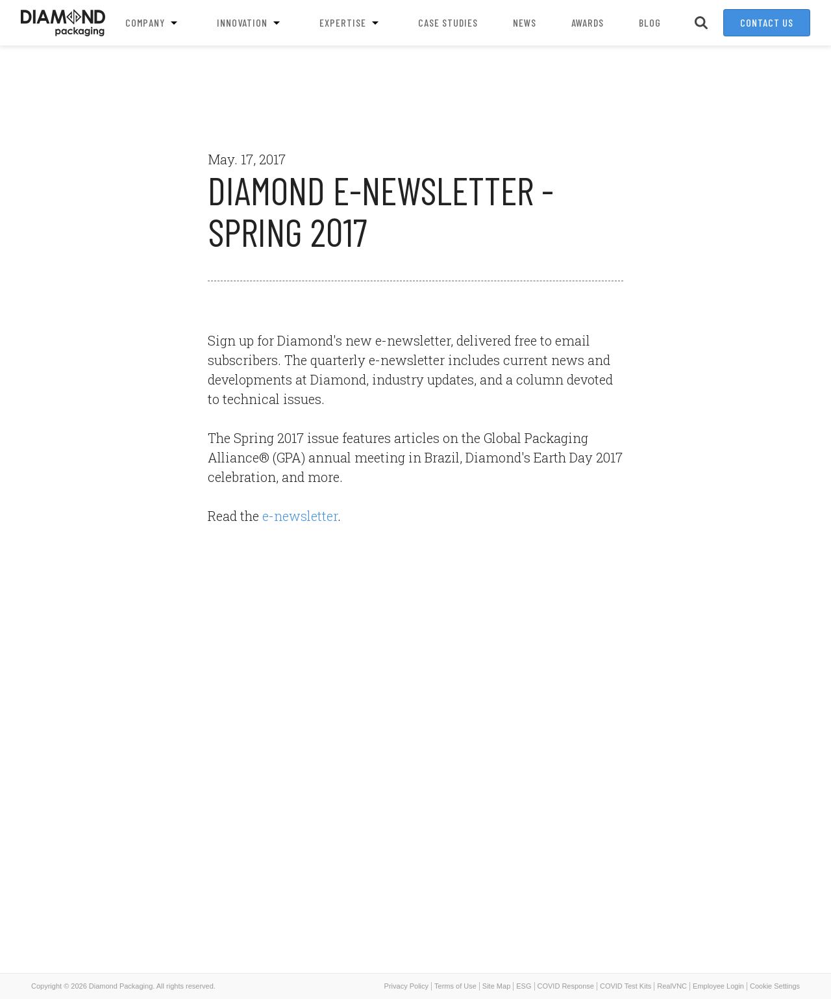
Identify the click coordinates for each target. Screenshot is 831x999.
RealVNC (672, 986)
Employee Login (718, 986)
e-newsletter (300, 515)
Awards (587, 22)
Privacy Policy (406, 986)
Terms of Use (455, 986)
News (524, 22)
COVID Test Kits (625, 986)
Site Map (496, 986)
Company (153, 23)
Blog (650, 22)
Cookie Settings (775, 986)
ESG (523, 986)
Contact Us (766, 22)
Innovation (250, 23)
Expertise (351, 23)
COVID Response (566, 986)
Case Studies (448, 22)
